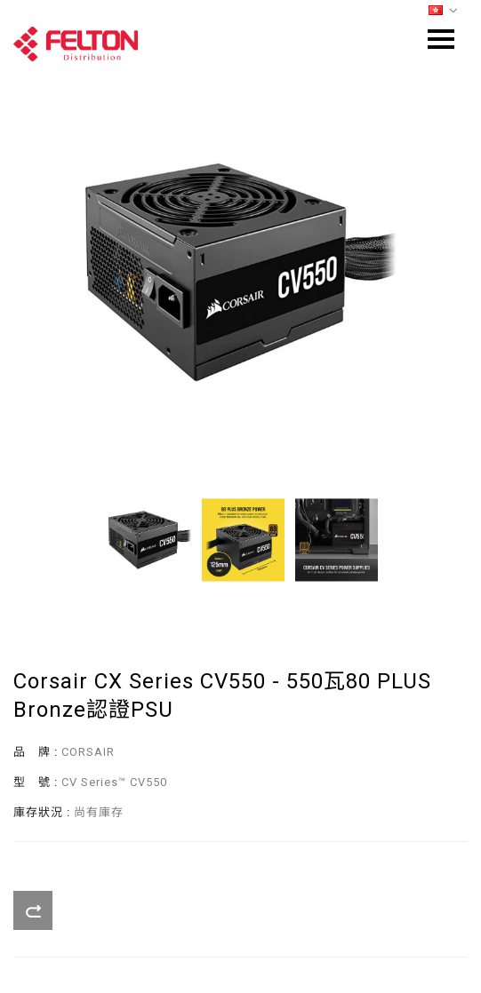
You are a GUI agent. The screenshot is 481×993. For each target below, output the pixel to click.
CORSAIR (88, 752)
